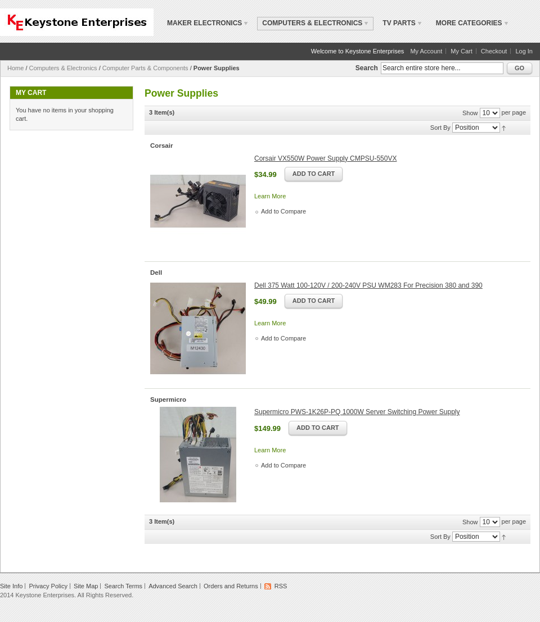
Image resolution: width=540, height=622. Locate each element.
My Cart (461, 51)
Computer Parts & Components (145, 68)
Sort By (440, 127)
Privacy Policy (48, 586)
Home (15, 68)
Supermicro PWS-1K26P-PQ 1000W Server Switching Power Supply (357, 412)
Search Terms (123, 586)
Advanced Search (172, 586)
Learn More (270, 196)
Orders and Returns (231, 586)
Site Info (11, 586)
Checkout (494, 51)
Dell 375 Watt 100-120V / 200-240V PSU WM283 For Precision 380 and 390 (368, 285)
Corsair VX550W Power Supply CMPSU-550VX (325, 158)
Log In (524, 51)
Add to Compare (283, 211)
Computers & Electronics (63, 68)
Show (470, 113)
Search (367, 68)
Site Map (86, 586)
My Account (426, 51)
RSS (280, 586)
